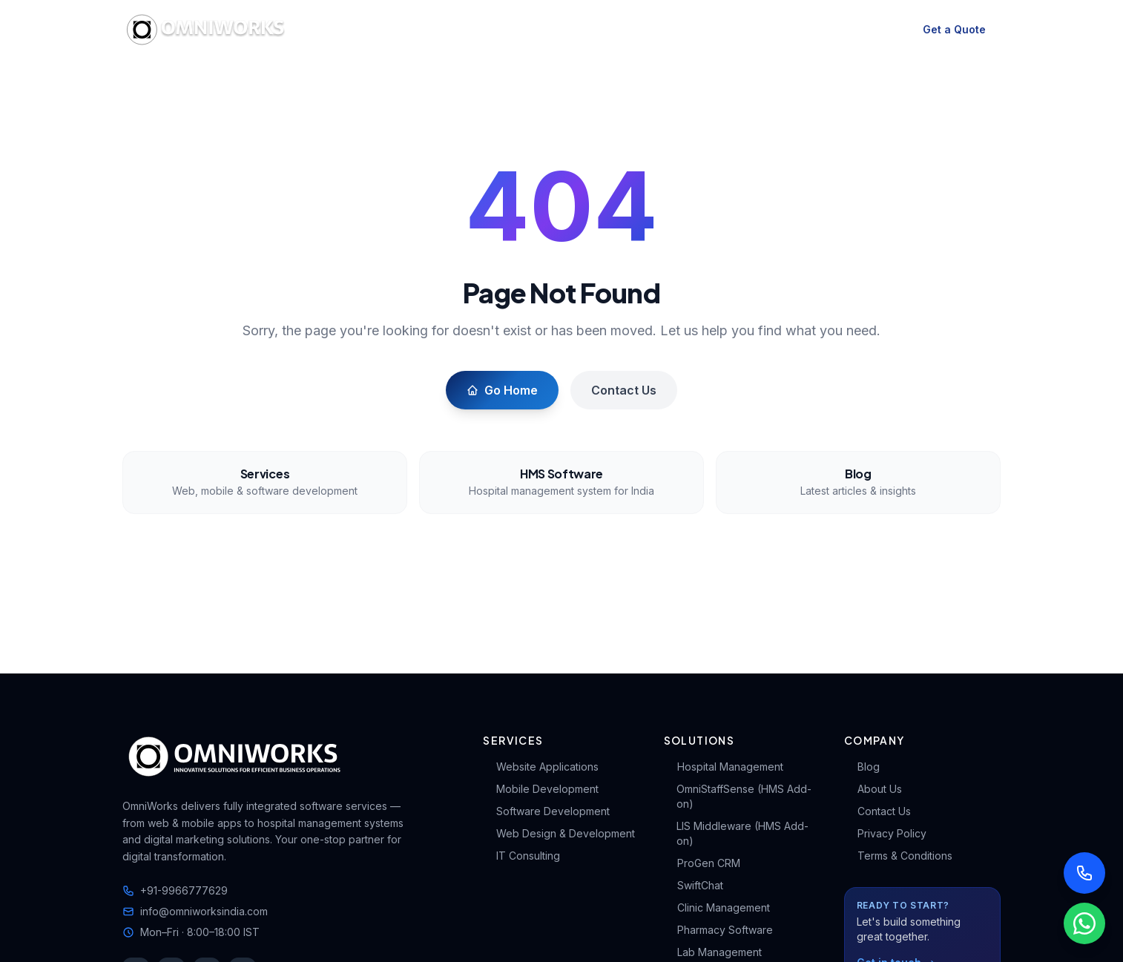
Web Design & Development (559, 833)
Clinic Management (717, 907)
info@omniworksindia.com (195, 911)
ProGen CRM (702, 863)
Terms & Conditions (898, 855)
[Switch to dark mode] (884, 30)
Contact (816, 30)
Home (343, 30)
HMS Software (502, 30)
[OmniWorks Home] (208, 29)
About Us (873, 789)
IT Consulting (521, 855)
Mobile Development (541, 789)
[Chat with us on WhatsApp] (1084, 923)
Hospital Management (723, 766)
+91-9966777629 (175, 890)
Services (403, 29)
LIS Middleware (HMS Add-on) (736, 833)
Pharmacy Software (718, 929)
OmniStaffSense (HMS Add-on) (737, 796)
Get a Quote (954, 29)
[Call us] (1084, 873)
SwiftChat (693, 885)
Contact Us (623, 390)
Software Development (546, 811)
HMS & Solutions (606, 29)
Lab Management (713, 952)
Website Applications (541, 766)
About (754, 30)
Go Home (502, 390)
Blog (700, 30)
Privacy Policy (885, 833)
